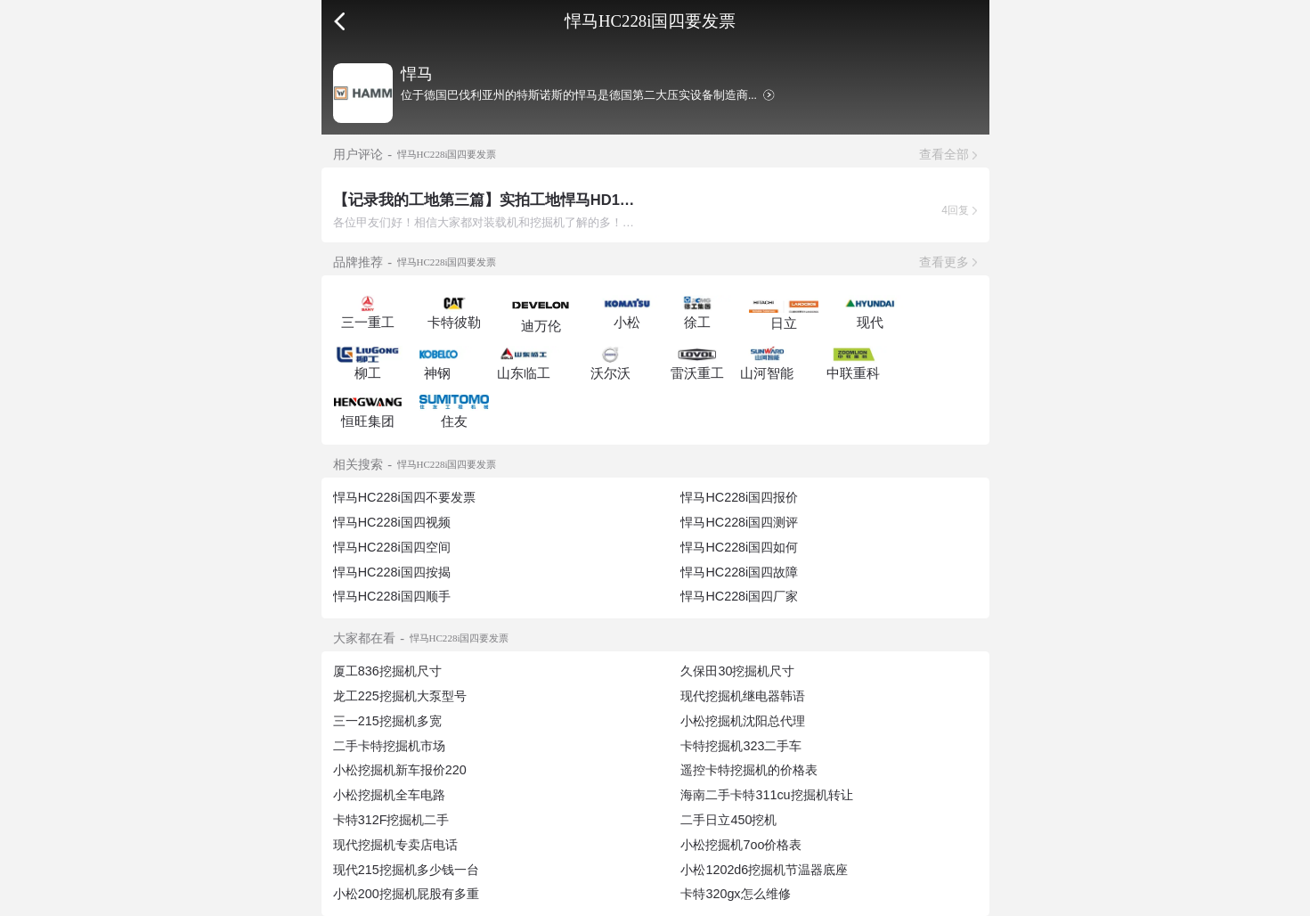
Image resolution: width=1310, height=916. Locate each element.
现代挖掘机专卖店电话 (395, 845)
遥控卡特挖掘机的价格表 (749, 770)
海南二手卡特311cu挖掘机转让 (766, 795)
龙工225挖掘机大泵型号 (400, 696)
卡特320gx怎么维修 (735, 894)
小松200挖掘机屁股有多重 (406, 894)
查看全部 (944, 154)
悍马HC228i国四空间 (392, 547)
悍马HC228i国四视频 (392, 522)
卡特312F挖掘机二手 (391, 820)
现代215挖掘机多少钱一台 (406, 870)
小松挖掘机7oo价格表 (740, 845)
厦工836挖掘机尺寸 (387, 671)
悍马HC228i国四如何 (739, 547)
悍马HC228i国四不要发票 (404, 497)
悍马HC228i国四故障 (739, 572)
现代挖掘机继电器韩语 (742, 696)
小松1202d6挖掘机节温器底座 (764, 870)
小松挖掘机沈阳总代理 (742, 721)
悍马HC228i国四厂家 (739, 596)
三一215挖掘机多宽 (387, 721)
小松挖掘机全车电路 (389, 795)
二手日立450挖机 (728, 820)
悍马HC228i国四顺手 (392, 596)
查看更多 (944, 262)
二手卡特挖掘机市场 (389, 746)
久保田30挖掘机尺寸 (737, 671)
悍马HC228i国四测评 (739, 522)
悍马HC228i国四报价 (739, 497)
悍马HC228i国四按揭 (392, 572)
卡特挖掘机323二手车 (740, 746)
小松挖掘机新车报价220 (400, 770)
